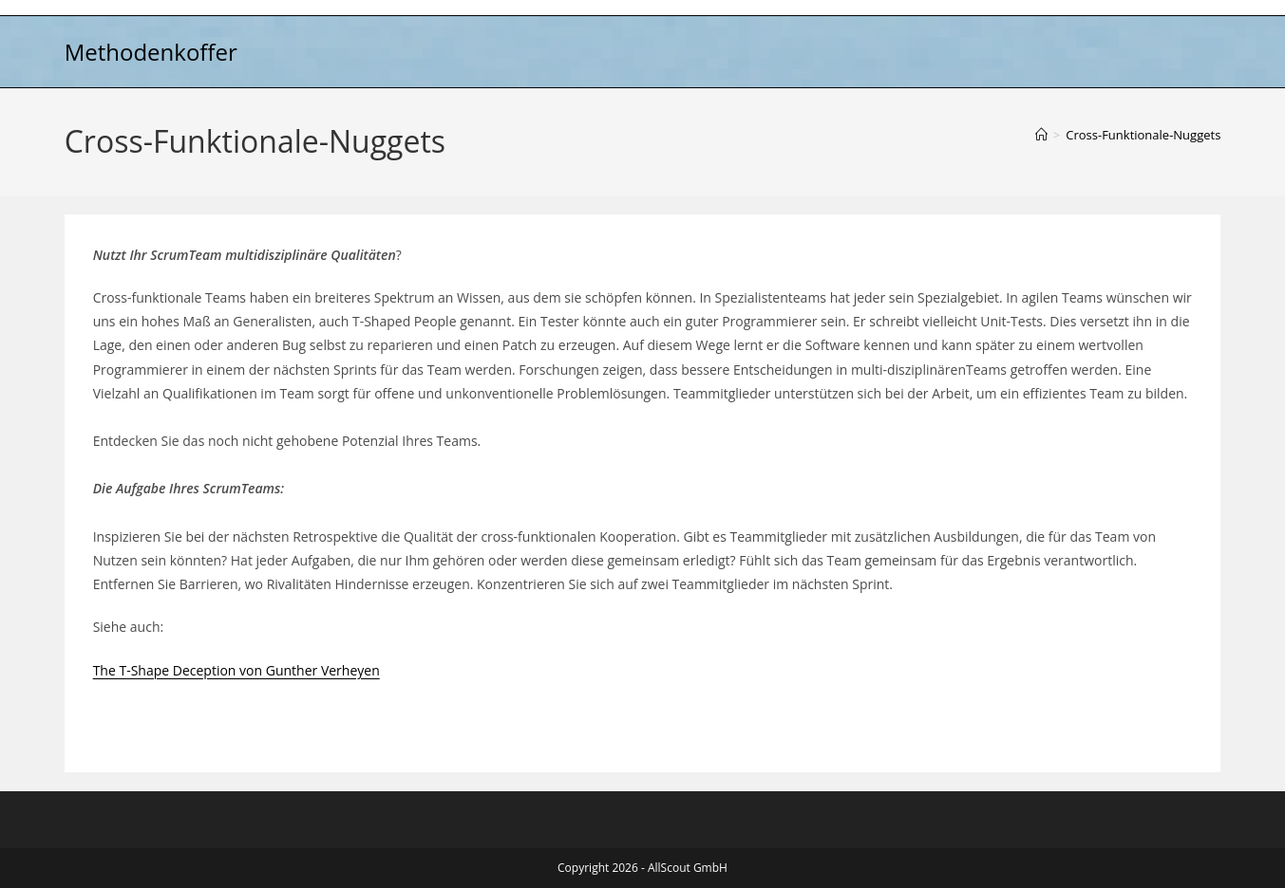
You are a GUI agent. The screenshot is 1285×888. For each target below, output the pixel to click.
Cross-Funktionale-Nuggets (1143, 134)
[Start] (1041, 134)
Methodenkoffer (151, 51)
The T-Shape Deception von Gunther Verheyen (236, 670)
